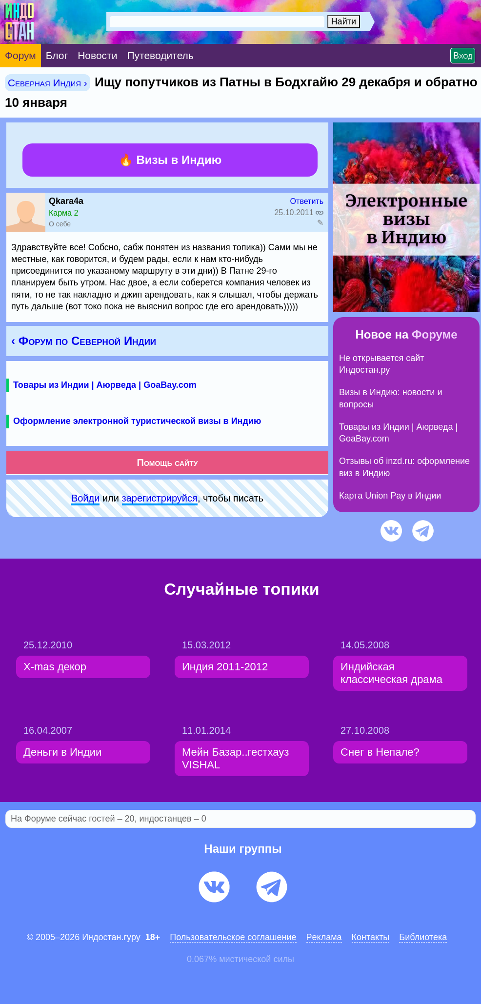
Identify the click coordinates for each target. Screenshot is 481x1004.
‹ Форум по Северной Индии (83, 340)
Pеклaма (324, 937)
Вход (462, 55)
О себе (60, 224)
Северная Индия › (47, 82)
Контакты (371, 937)
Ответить (306, 201)
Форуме (435, 334)
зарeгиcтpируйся (160, 498)
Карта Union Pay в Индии (390, 496)
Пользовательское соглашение (233, 937)
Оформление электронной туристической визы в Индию (137, 421)
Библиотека (423, 937)
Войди (85, 498)
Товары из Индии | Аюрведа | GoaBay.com (105, 385)
